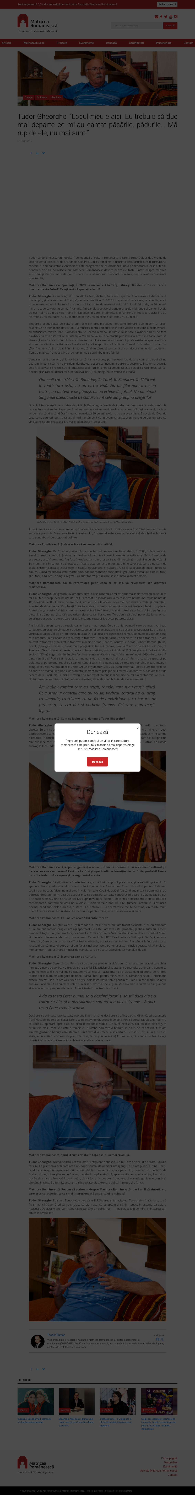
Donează (97, 761)
